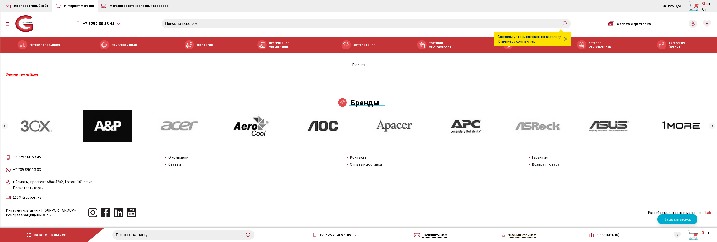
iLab (706, 212)
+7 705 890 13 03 (29, 169)
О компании (179, 157)
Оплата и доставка (366, 164)
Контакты (358, 157)
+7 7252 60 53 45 (100, 23)
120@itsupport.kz (28, 197)
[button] (5, 126)
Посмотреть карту (30, 187)
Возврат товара (545, 164)
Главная (358, 64)
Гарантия (539, 157)
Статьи (175, 164)
